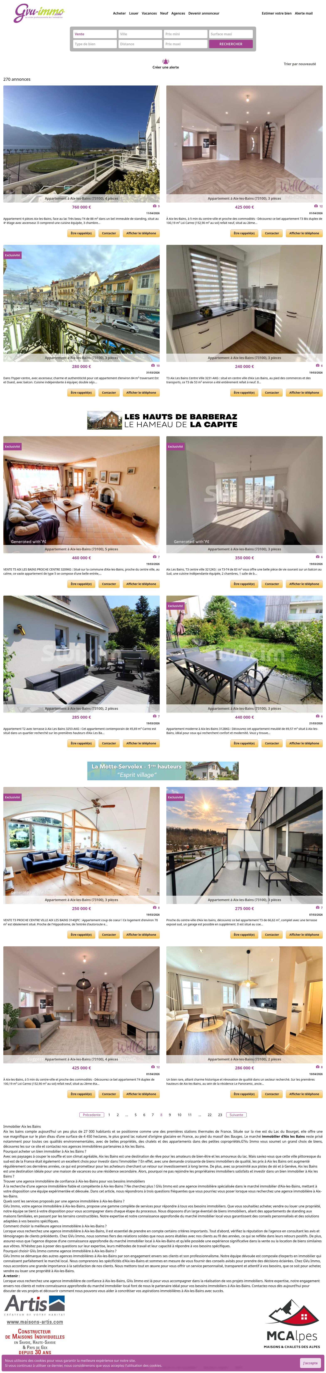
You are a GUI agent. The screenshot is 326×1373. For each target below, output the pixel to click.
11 (190, 1115)
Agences (178, 13)
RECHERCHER (231, 44)
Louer (133, 13)
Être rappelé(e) (81, 233)
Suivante (236, 1115)
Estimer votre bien (277, 13)
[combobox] (95, 34)
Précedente (92, 1115)
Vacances (149, 13)
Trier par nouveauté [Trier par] (303, 63)
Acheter (119, 13)
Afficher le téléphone (141, 233)
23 (220, 1115)
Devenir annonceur (203, 13)
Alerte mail (304, 13)
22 (209, 1115)
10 (179, 1115)
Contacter (109, 233)
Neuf (164, 13)
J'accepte (310, 1363)
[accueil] (63, 13)
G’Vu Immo (250, 1141)
